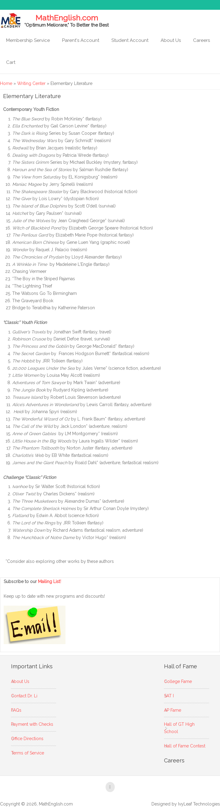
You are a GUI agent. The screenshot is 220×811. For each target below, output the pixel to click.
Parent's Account (80, 40)
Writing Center (31, 83)
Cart (10, 62)
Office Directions (27, 738)
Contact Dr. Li (24, 695)
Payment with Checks (32, 724)
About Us (171, 40)
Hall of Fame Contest (184, 745)
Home (6, 83)
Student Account (129, 40)
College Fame (178, 681)
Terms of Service (27, 752)
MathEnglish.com (66, 18)
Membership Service (28, 40)
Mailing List (50, 581)
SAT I (169, 695)
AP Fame (172, 710)
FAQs (16, 710)
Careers (201, 40)
